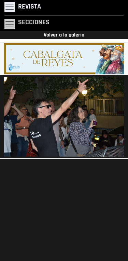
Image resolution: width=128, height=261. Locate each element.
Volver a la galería (64, 35)
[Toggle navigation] (22, 7)
